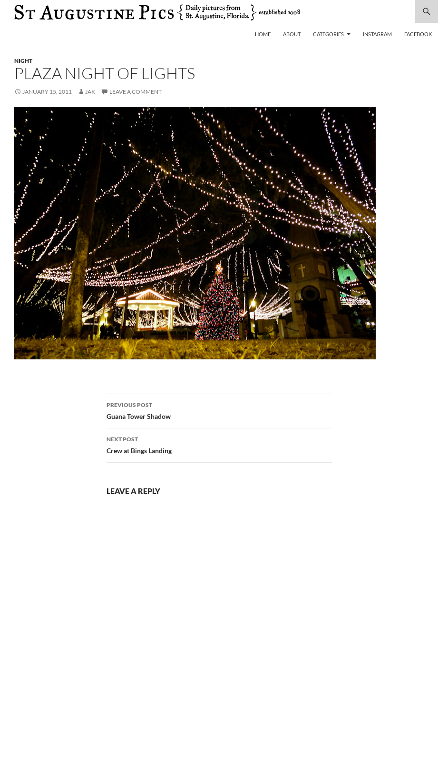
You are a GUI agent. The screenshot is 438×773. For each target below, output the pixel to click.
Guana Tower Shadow (219, 409)
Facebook (418, 34)
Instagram (377, 34)
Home (263, 34)
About (292, 34)
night (23, 60)
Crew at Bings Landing (219, 444)
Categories (328, 34)
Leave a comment (135, 91)
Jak (90, 91)
